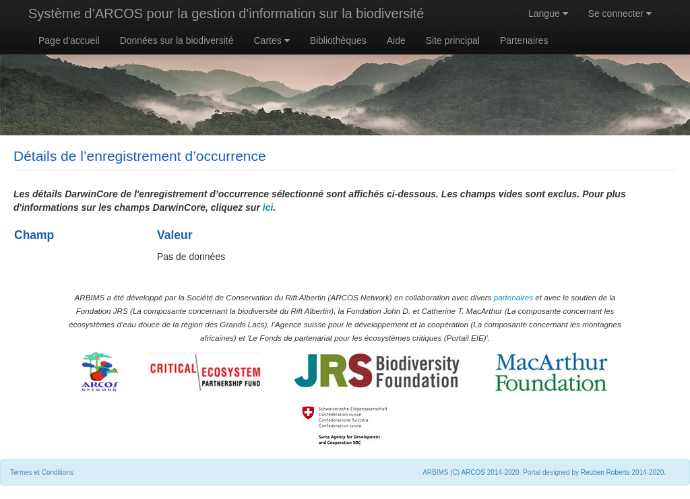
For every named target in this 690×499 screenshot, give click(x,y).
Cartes (272, 40)
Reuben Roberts (605, 472)
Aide (396, 40)
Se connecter (620, 13)
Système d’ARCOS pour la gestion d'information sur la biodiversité (226, 13)
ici (268, 207)
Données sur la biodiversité (177, 40)
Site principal (453, 40)
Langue (548, 13)
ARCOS (473, 472)
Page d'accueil (69, 40)
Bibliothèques (338, 40)
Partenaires (524, 40)
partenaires (513, 297)
